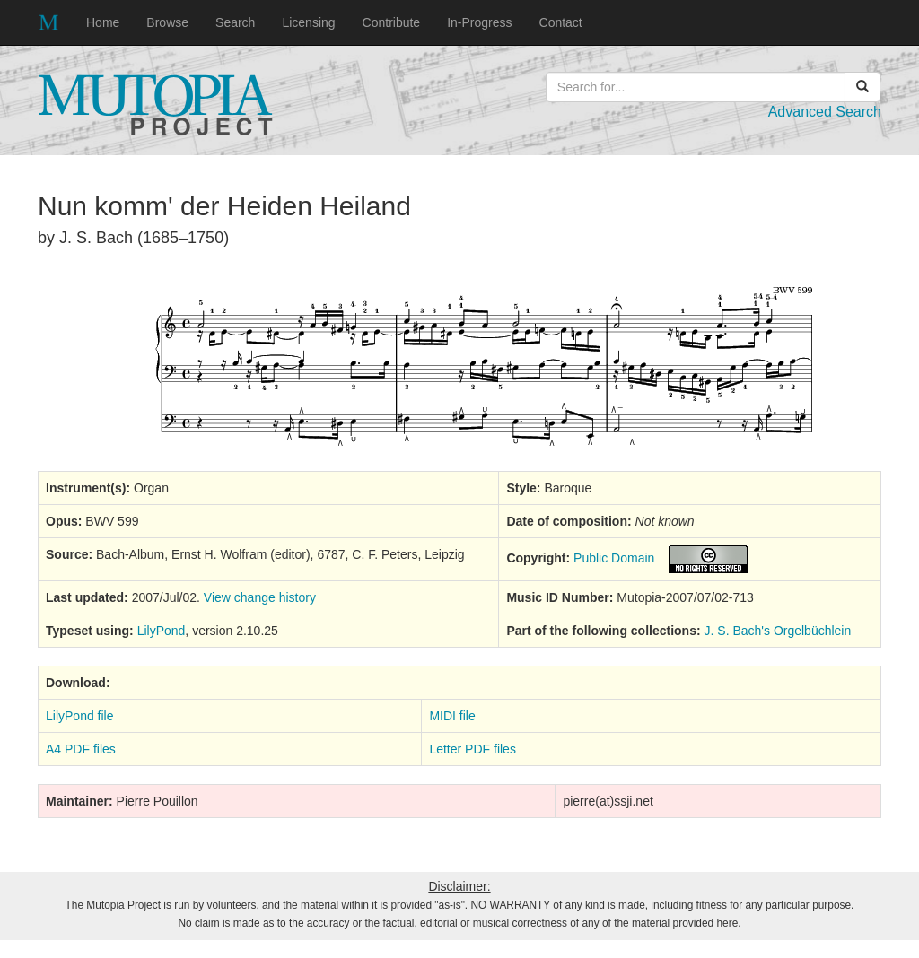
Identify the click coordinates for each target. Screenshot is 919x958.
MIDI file (452, 716)
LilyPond (161, 630)
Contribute (392, 22)
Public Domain (613, 558)
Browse (167, 22)
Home (102, 22)
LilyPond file (80, 716)
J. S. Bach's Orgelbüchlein (778, 630)
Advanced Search (824, 111)
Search (235, 22)
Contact (560, 22)
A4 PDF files (81, 749)
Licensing (308, 22)
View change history (260, 597)
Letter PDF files (472, 749)
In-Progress (479, 22)
